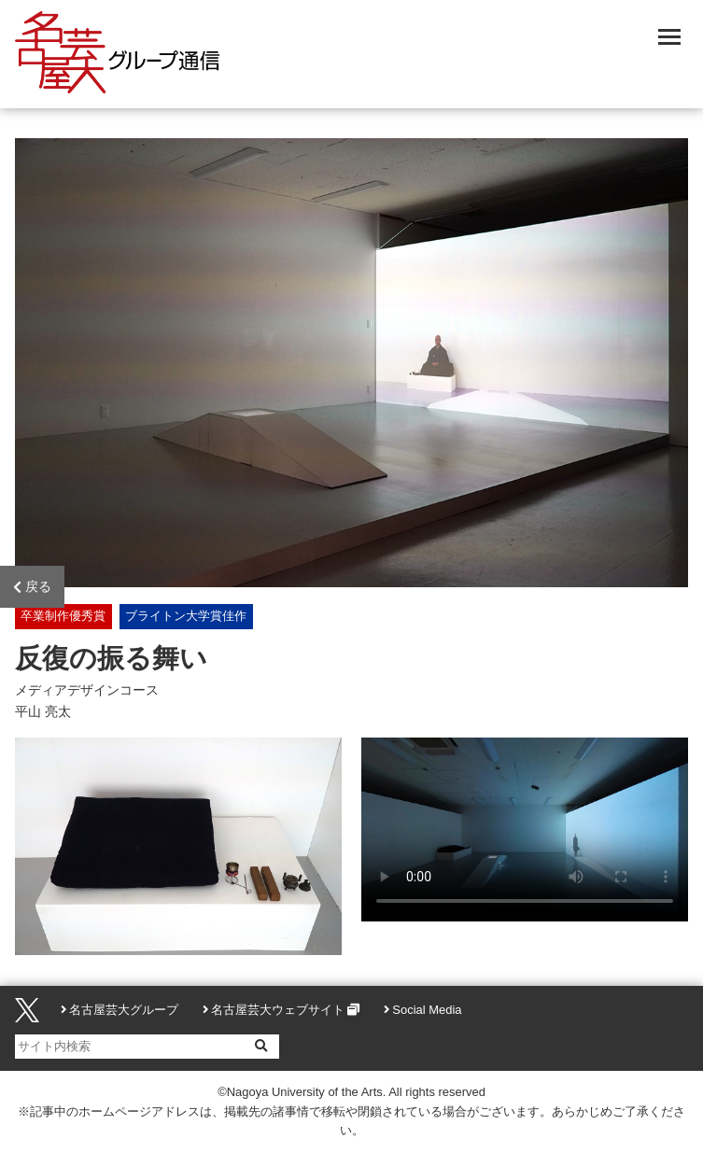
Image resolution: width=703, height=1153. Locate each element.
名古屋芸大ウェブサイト (277, 1010)
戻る (32, 587)
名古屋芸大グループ (123, 1010)
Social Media (426, 1010)
